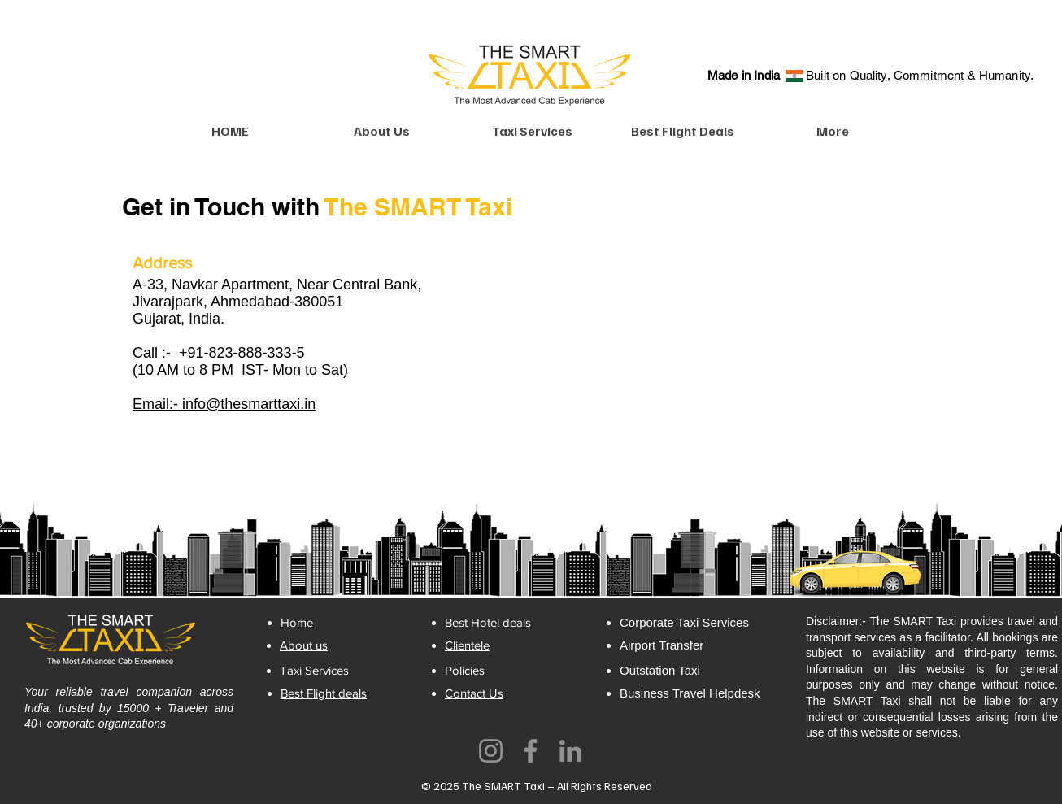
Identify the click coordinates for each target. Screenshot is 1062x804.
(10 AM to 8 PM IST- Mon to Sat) (240, 370)
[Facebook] (530, 751)
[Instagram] (491, 751)
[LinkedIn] (570, 751)
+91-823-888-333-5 (240, 353)
